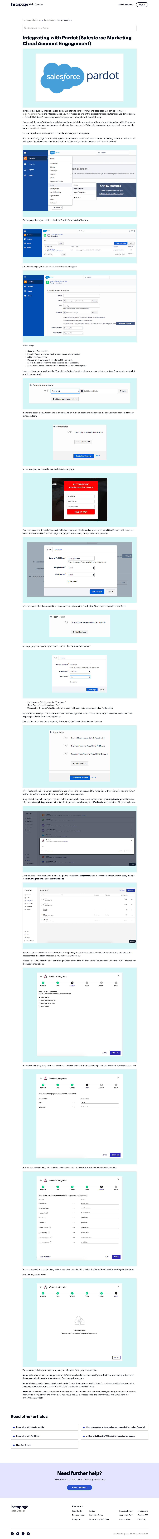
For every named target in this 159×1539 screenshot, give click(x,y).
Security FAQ (143, 1515)
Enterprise (76, 1519)
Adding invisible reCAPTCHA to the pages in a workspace (110, 1436)
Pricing (92, 1511)
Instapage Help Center (32, 20)
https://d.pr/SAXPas (32, 114)
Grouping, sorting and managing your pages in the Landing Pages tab (115, 1427)
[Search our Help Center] (79, 28)
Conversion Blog (126, 1515)
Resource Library (126, 1511)
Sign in (142, 4)
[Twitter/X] (23, 1533)
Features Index (78, 1515)
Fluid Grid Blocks (23, 1445)
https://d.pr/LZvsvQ (37, 128)
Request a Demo (96, 1515)
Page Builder (77, 1511)
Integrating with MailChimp (27, 1436)
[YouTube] (28, 1533)
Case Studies (124, 1519)
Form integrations (65, 20)
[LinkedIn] (12, 1533)
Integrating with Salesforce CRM (30, 1427)
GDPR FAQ (142, 1519)
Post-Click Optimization (99, 1519)
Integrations (49, 20)
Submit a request (125, 4)
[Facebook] (17, 1533)
